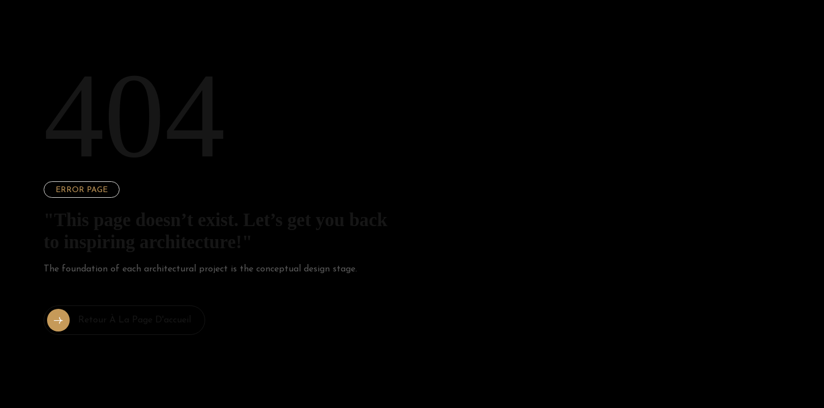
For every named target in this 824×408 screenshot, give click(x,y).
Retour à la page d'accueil (119, 320)
